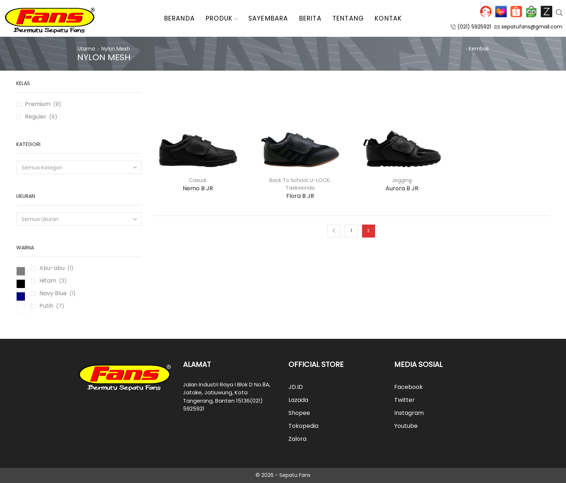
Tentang (348, 18)
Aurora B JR (402, 188)
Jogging (402, 180)
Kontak (388, 18)
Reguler (36, 116)
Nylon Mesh (115, 48)
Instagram (409, 413)
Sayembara (268, 18)
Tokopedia (531, 11)
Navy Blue (53, 293)
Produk (222, 18)
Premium (38, 104)
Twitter (404, 400)
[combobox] (79, 167)
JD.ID (486, 11)
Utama (86, 48)
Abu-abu (52, 268)
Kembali (479, 48)
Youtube (406, 426)
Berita (310, 18)
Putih (46, 306)
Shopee (516, 11)
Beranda (179, 18)
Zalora (546, 11)
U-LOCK (320, 180)
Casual (197, 180)
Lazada (501, 11)
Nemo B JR (198, 188)
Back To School (288, 180)
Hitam (47, 280)
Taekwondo (300, 187)
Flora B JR (300, 196)
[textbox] (74, 167)
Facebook (408, 387)
